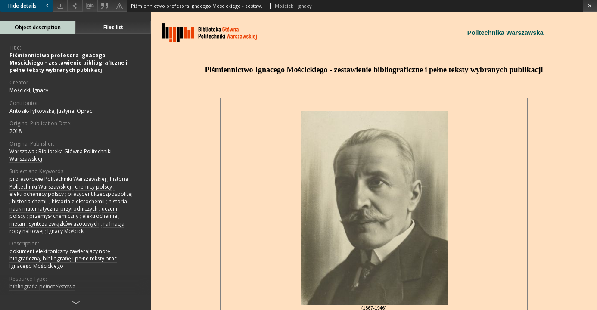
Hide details (29, 5)
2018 (15, 131)
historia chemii (30, 201)
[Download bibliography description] (90, 6)
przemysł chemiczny (53, 216)
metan (17, 223)
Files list (113, 27)
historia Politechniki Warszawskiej (68, 182)
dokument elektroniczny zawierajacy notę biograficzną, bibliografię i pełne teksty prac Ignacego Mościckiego (63, 259)
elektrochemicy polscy (36, 194)
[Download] (60, 6)
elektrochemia (99, 216)
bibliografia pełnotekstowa (42, 286)
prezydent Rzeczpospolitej (100, 194)
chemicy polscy (93, 186)
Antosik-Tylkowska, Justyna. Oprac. (51, 111)
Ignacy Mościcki (66, 231)
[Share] (75, 6)
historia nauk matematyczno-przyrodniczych (68, 205)
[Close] (590, 6)
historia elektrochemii (78, 201)
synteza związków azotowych (64, 223)
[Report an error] (119, 6)
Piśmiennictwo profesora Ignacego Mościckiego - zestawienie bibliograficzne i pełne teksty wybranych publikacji (68, 63)
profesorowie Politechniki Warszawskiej (57, 179)
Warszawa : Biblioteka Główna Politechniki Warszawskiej (60, 155)
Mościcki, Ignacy (28, 90)
